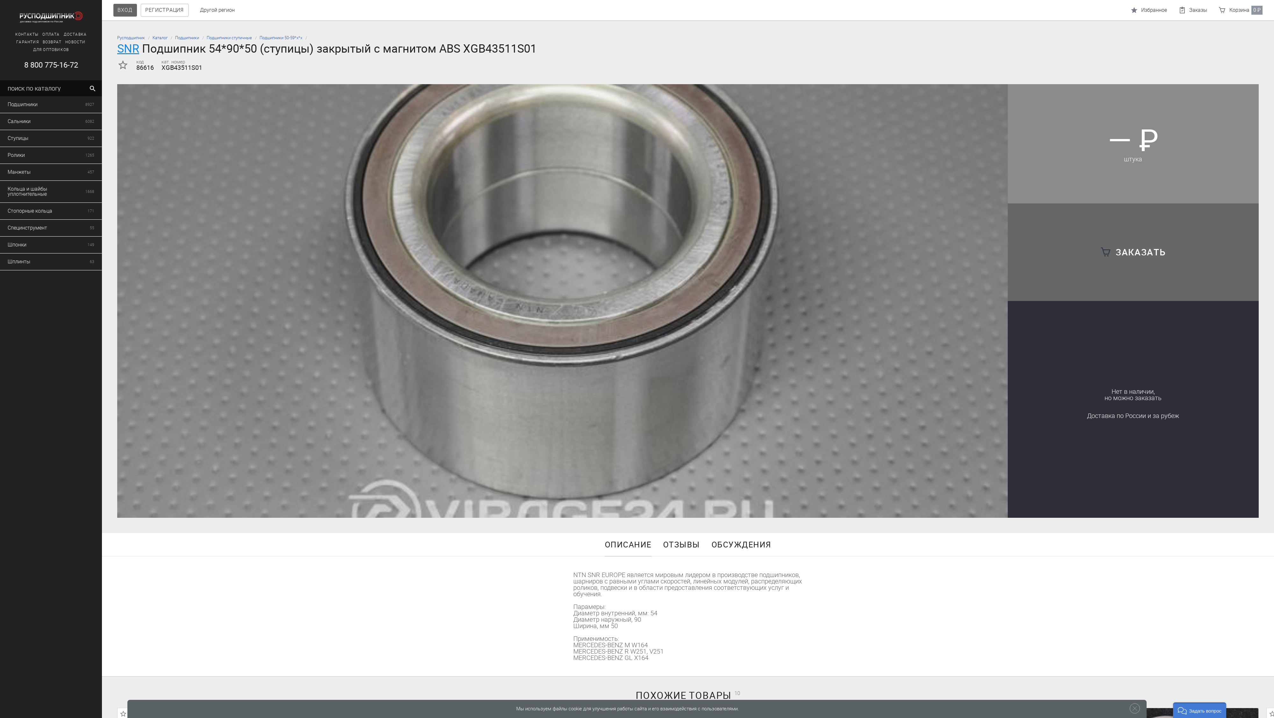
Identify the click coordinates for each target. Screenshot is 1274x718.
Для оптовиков (51, 50)
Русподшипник (131, 37)
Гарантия (27, 42)
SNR (128, 48)
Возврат (52, 42)
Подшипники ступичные (229, 37)
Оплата (51, 34)
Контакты (27, 34)
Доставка (75, 34)
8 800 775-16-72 (51, 65)
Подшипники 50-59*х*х (281, 37)
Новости (75, 42)
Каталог (160, 37)
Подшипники (187, 37)
